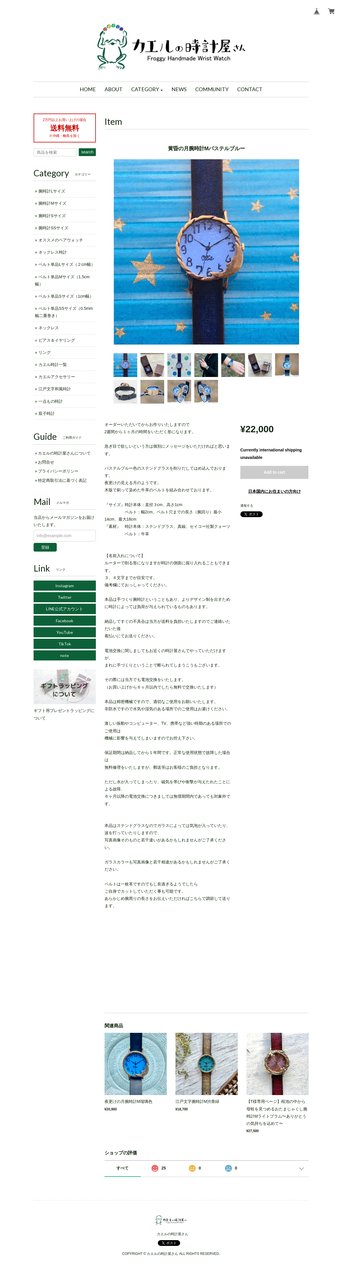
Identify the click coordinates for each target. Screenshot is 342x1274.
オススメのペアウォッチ (61, 240)
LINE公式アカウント (64, 608)
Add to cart (274, 472)
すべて (122, 1168)
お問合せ (46, 462)
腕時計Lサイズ (52, 191)
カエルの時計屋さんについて (64, 453)
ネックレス (49, 327)
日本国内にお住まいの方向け (274, 491)
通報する (246, 505)
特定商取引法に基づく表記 (62, 480)
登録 (45, 547)
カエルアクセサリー (57, 376)
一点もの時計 (51, 401)
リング (45, 352)
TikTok (64, 643)
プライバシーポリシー (58, 471)
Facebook (64, 620)
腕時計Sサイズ (52, 215)
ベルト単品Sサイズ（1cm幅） (66, 296)
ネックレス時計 (53, 252)
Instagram (64, 585)
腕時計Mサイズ (52, 203)
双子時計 (47, 413)
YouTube (64, 632)
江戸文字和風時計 (55, 389)
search (87, 152)
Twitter (65, 597)
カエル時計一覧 (53, 364)
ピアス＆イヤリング (57, 340)
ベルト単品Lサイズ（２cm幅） (67, 264)
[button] (147, 89)
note (64, 655)
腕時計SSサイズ (53, 228)
